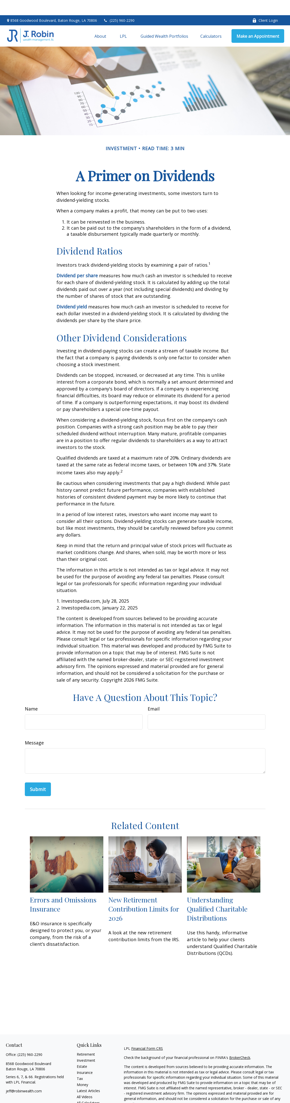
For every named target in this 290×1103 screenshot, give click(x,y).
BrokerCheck (239, 1042)
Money (82, 1069)
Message (34, 727)
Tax (80, 1063)
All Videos (84, 1081)
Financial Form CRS (147, 1033)
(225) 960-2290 (118, 5)
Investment (86, 1045)
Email (154, 694)
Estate (82, 1051)
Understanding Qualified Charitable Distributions (217, 893)
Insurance (85, 1057)
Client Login (265, 5)
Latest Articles (88, 1075)
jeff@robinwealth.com (24, 1075)
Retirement (86, 1039)
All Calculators (88, 1087)
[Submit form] (38, 774)
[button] (100, 20)
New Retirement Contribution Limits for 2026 (143, 893)
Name (31, 694)
